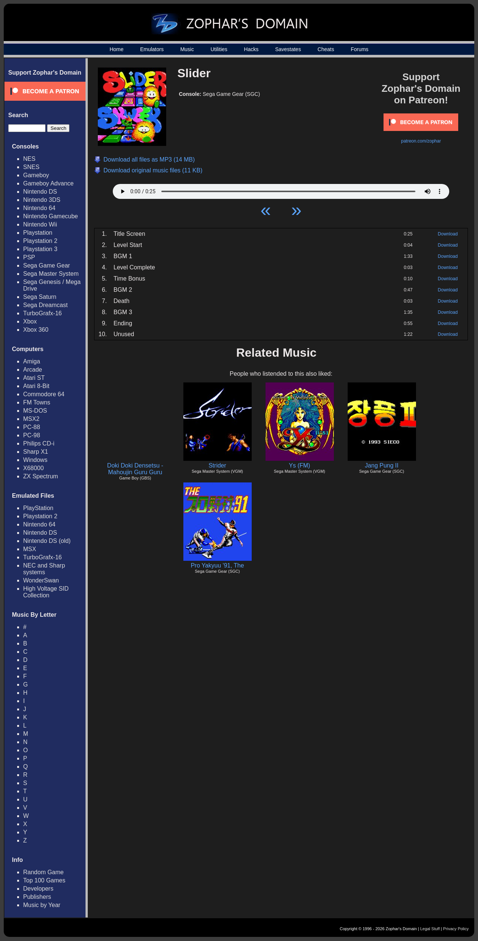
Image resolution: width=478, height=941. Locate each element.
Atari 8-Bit (36, 386)
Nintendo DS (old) (47, 541)
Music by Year (41, 905)
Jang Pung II (381, 465)
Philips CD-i (39, 443)
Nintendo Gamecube (50, 216)
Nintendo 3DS (41, 200)
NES (29, 159)
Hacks (251, 49)
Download (447, 234)
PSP (29, 257)
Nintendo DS (40, 191)
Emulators (152, 49)
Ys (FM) (299, 465)
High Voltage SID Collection (46, 591)
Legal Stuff (430, 928)
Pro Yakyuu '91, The (217, 565)
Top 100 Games (44, 880)
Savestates (288, 49)
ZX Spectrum (40, 476)
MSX (29, 549)
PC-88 (31, 427)
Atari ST (34, 378)
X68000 (33, 468)
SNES (31, 167)
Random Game (43, 872)
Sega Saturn (39, 297)
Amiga (31, 361)
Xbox (30, 321)
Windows (35, 460)
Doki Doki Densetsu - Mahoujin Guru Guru (135, 468)
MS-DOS (35, 410)
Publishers (37, 897)
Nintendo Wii (40, 224)
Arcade (32, 369)
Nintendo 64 (39, 208)
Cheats (325, 49)
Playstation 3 (40, 249)
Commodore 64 (43, 394)
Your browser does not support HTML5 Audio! (281, 189)
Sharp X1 (35, 451)
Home (116, 49)
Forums (359, 49)
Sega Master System (51, 274)
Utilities (219, 49)
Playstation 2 (40, 241)
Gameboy (36, 175)
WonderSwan (41, 580)
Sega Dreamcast (45, 305)
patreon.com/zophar (421, 141)
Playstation (37, 232)
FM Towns (36, 402)
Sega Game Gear (46, 265)
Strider (217, 465)
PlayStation (38, 508)
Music (187, 49)
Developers (38, 888)
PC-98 (31, 435)
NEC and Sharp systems (44, 568)
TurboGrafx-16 (42, 313)
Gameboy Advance (48, 183)
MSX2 (31, 419)
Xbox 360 (36, 329)
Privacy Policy (456, 928)
